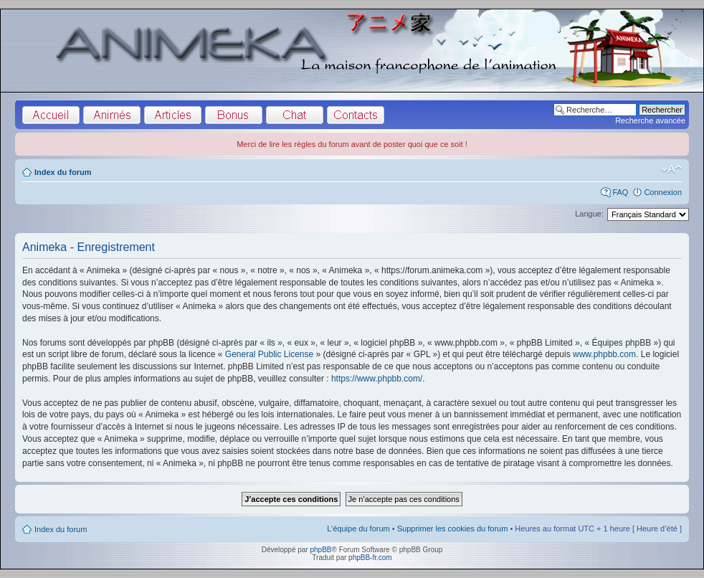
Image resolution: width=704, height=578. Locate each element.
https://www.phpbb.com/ (376, 379)
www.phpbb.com (604, 354)
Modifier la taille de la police (671, 169)
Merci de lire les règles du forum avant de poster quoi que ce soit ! (352, 144)
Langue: (589, 213)
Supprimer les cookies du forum (452, 528)
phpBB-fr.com (370, 558)
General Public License (269, 354)
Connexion (663, 192)
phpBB (320, 550)
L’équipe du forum (358, 528)
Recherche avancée (650, 120)
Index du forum (62, 172)
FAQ (620, 192)
